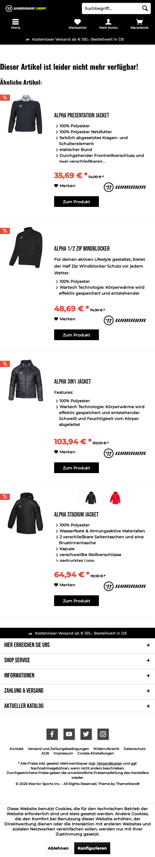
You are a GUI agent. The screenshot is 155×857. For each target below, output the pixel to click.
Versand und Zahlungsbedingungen (58, 749)
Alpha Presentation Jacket (81, 116)
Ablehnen (58, 848)
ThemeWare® (128, 784)
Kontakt (17, 749)
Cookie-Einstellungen (95, 753)
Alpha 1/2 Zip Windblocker (82, 249)
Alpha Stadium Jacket (76, 515)
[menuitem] (15, 24)
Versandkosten (109, 763)
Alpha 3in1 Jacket (72, 382)
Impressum (63, 753)
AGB (45, 753)
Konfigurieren (92, 848)
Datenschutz (134, 749)
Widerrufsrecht (106, 749)
